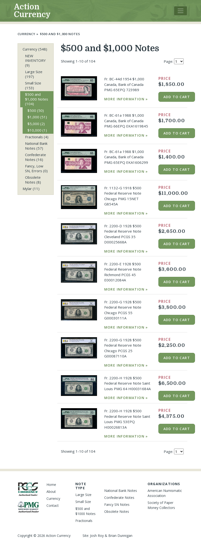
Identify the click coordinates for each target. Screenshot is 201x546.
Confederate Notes (35, 157)
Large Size (33, 74)
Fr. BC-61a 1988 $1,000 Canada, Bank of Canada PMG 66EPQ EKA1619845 (126, 120)
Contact (52, 505)
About (51, 491)
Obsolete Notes (33, 179)
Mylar (31, 188)
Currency (26, 34)
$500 (35, 110)
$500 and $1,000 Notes (60, 34)
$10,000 (37, 130)
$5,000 (36, 123)
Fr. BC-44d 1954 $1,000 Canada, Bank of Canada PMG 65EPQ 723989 (124, 84)
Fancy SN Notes (117, 504)
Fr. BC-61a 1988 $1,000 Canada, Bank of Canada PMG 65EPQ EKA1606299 (126, 157)
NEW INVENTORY (35, 60)
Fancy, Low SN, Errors (36, 168)
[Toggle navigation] (180, 11)
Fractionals (36, 136)
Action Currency (32, 10)
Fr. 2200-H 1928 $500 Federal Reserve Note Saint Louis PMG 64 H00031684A (127, 383)
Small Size (33, 85)
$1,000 (37, 116)
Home (51, 484)
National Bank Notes (36, 146)
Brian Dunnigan (120, 535)
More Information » (126, 99)
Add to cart (176, 97)
